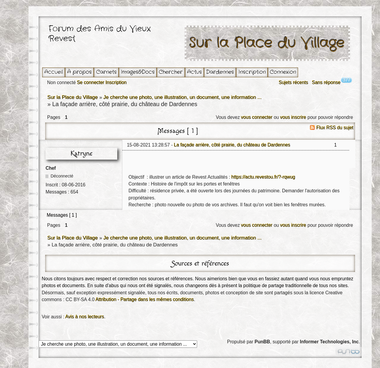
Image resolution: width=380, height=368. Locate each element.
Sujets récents (293, 82)
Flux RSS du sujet (335, 127)
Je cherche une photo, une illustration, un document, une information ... (182, 97)
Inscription (252, 72)
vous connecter (257, 117)
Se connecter (90, 82)
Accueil (53, 72)
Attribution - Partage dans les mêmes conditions (145, 299)
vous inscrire (293, 117)
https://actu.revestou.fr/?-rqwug (263, 177)
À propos (79, 72)
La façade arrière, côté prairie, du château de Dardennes (232, 144)
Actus (194, 72)
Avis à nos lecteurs (84, 316)
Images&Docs (138, 72)
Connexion (283, 72)
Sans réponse (326, 82)
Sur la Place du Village (267, 43)
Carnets (106, 72)
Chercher (171, 72)
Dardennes (220, 72)
